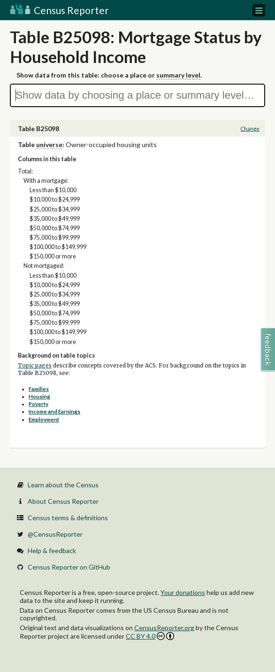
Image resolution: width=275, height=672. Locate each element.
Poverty (38, 404)
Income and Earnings (54, 411)
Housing (39, 396)
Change (250, 128)
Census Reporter (59, 10)
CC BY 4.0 (150, 636)
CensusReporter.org (164, 628)
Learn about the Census (63, 485)
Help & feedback (52, 551)
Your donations (182, 592)
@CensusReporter (55, 534)
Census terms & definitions (68, 518)
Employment (44, 419)
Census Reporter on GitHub (69, 567)
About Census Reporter (63, 501)
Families (39, 389)
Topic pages (35, 365)
